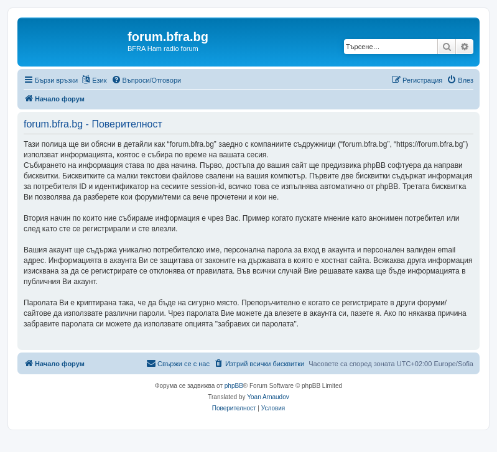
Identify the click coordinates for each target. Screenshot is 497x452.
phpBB (234, 385)
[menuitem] (146, 80)
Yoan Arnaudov (268, 397)
